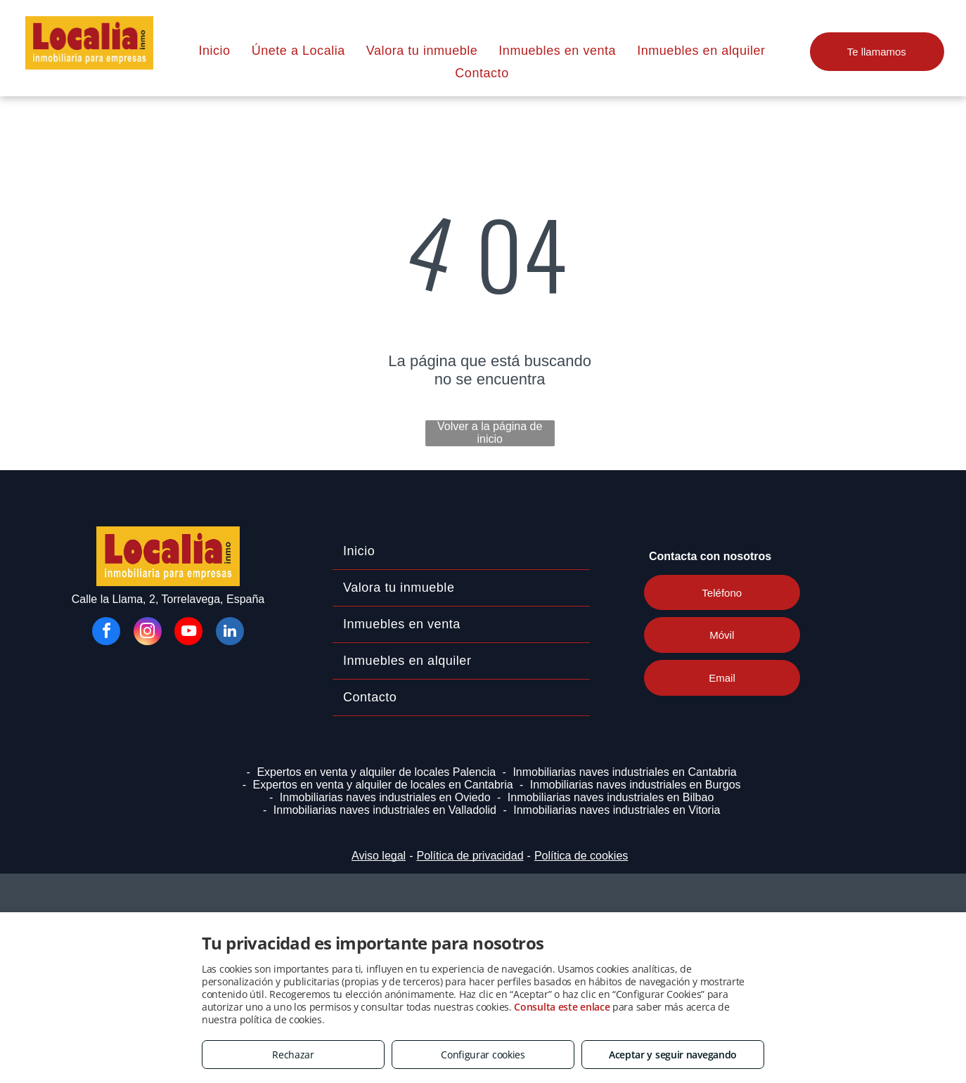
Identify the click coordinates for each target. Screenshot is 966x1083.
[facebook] (106, 633)
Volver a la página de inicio (489, 432)
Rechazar (293, 1054)
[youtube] (188, 633)
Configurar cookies (483, 1054)
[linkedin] (230, 633)
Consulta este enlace (562, 1006)
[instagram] (148, 633)
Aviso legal (379, 856)
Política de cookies (581, 856)
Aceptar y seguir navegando (673, 1054)
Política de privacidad (469, 856)
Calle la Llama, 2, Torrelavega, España (168, 599)
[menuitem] (214, 50)
